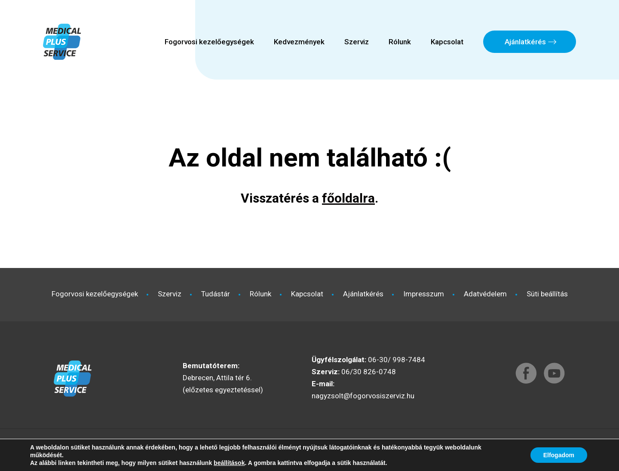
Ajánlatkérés (525, 41)
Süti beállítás (547, 293)
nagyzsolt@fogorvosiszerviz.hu (363, 395)
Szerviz (356, 41)
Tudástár (215, 293)
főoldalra (348, 198)
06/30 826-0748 (368, 371)
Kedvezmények (299, 41)
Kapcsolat (447, 41)
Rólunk (400, 41)
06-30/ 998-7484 (396, 359)
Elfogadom (558, 455)
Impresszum (423, 293)
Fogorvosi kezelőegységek (209, 41)
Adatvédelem (485, 293)
